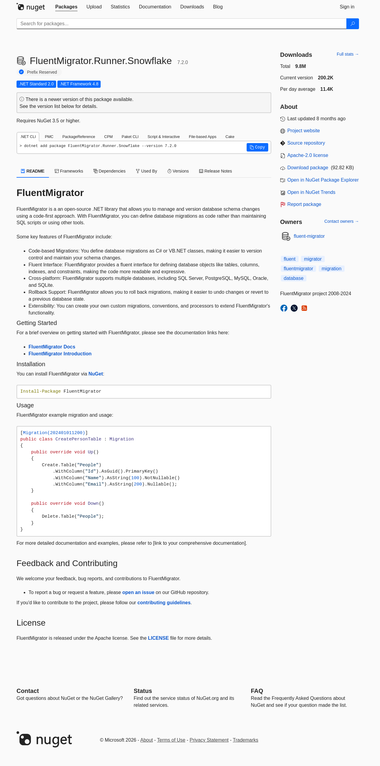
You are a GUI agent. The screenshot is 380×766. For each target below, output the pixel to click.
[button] (257, 147)
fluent (290, 259)
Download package (307, 167)
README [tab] (32, 171)
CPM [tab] (108, 136)
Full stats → (348, 54)
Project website (303, 130)
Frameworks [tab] (69, 171)
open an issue (138, 592)
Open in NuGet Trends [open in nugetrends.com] (311, 192)
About (146, 740)
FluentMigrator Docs (52, 346)
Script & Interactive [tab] (163, 136)
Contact (28, 691)
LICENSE (158, 638)
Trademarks (245, 740)
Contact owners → (341, 221)
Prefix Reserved (42, 72)
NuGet (96, 373)
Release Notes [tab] (215, 171)
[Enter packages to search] (182, 23)
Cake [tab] (229, 136)
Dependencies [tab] (109, 171)
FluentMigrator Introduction (60, 353)
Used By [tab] (146, 171)
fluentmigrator (298, 268)
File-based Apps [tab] (203, 136)
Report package (304, 204)
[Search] (352, 23)
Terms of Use (171, 740)
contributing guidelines (163, 602)
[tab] (66, 7)
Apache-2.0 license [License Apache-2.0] (307, 155)
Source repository (306, 143)
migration (332, 268)
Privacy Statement (209, 740)
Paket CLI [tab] (130, 136)
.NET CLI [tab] (28, 136)
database (294, 278)
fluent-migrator (309, 236)
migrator (313, 259)
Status (143, 691)
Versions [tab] (178, 171)
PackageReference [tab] (78, 136)
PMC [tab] (49, 136)
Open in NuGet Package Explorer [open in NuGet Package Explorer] (323, 179)
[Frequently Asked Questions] (257, 691)
